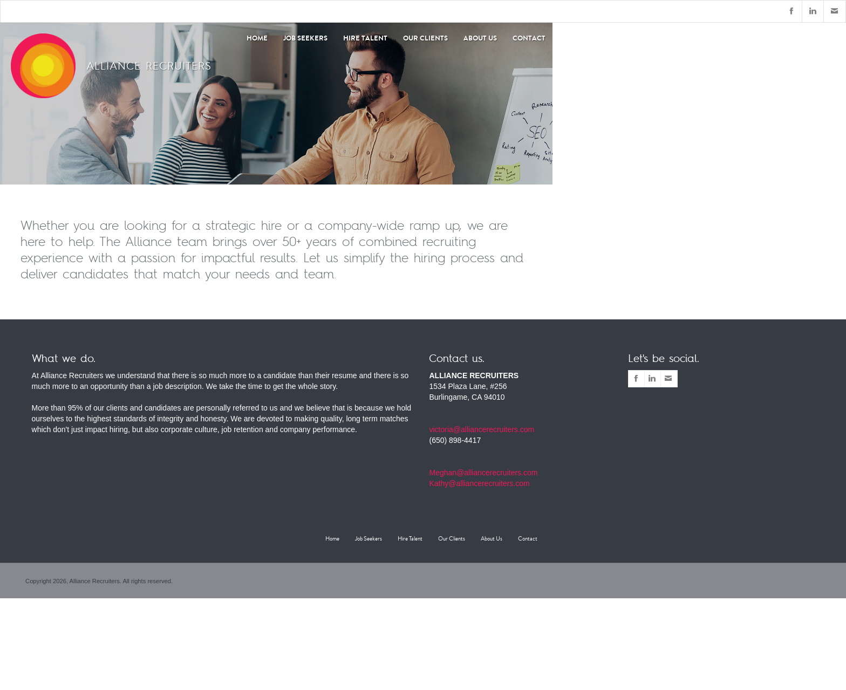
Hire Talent (365, 38)
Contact (529, 38)
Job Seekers (305, 38)
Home (332, 539)
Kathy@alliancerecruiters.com (479, 483)
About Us (480, 38)
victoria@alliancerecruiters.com (481, 429)
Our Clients (425, 38)
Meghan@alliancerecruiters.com (483, 472)
